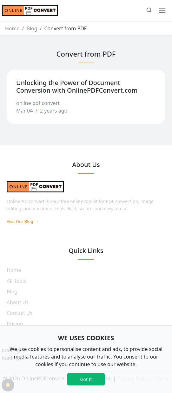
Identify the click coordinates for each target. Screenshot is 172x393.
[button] (149, 10)
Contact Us (19, 313)
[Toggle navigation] (162, 10)
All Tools (16, 280)
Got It (86, 379)
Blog (31, 28)
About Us (18, 302)
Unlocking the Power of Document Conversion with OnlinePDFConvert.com (76, 86)
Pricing (15, 323)
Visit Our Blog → (22, 221)
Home (12, 28)
